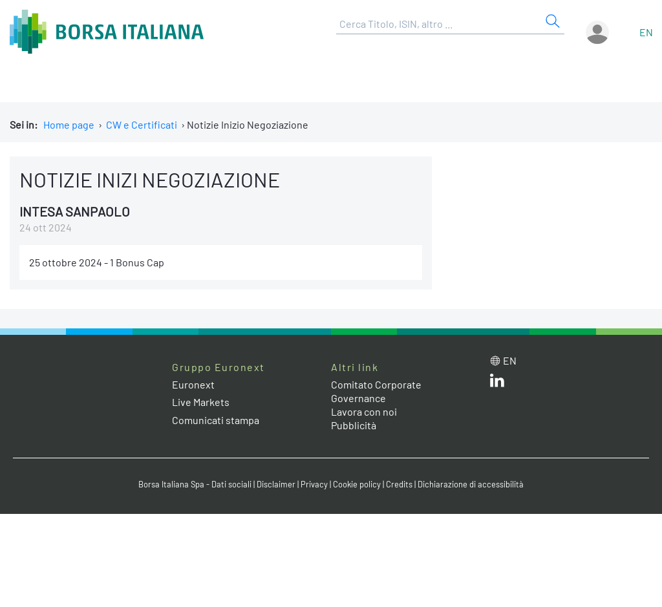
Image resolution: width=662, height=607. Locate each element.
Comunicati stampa (215, 420)
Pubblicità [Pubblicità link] (353, 425)
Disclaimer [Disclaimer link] (276, 484)
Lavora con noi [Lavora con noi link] (364, 411)
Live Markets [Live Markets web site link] (201, 402)
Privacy (314, 484)
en (646, 32)
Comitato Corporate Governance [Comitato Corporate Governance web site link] (376, 391)
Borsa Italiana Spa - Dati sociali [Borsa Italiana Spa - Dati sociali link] (194, 484)
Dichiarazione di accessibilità (471, 484)
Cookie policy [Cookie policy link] (357, 484)
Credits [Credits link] (399, 484)
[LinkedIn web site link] (497, 383)
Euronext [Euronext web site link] (193, 384)
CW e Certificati (141, 124)
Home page (68, 124)
